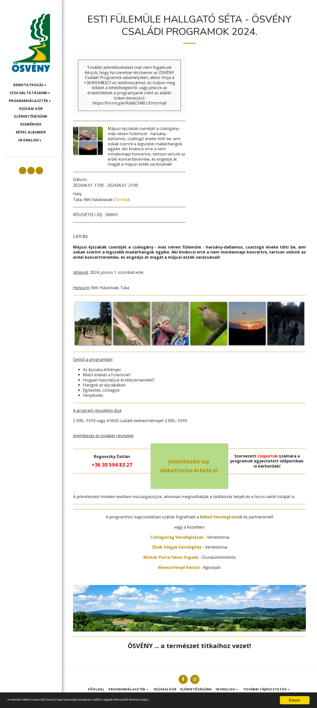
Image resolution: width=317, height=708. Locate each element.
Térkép (121, 199)
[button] (31, 85)
